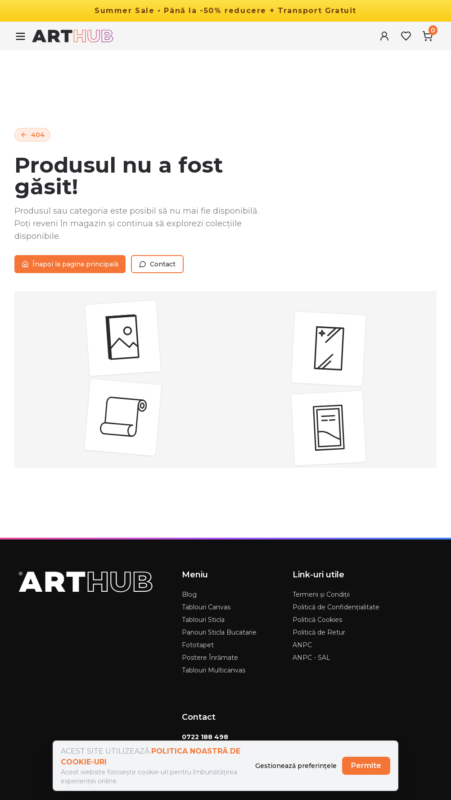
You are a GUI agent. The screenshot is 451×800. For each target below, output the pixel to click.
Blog (189, 594)
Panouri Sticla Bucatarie (219, 632)
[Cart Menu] (428, 36)
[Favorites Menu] (406, 36)
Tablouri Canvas (206, 607)
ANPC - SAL (311, 658)
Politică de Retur (319, 632)
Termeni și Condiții (321, 594)
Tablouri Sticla (203, 620)
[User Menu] (384, 36)
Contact (157, 264)
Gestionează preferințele (296, 766)
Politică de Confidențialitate (336, 607)
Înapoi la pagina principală (70, 264)
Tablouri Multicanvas (213, 670)
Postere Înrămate (210, 658)
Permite (366, 765)
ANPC (302, 645)
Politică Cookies (317, 620)
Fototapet (198, 645)
